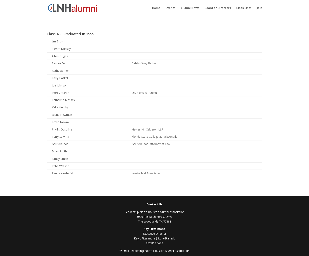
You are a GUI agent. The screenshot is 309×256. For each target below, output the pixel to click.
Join (259, 8)
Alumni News (190, 8)
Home (156, 8)
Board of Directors (218, 8)
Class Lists (244, 8)
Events (170, 8)
